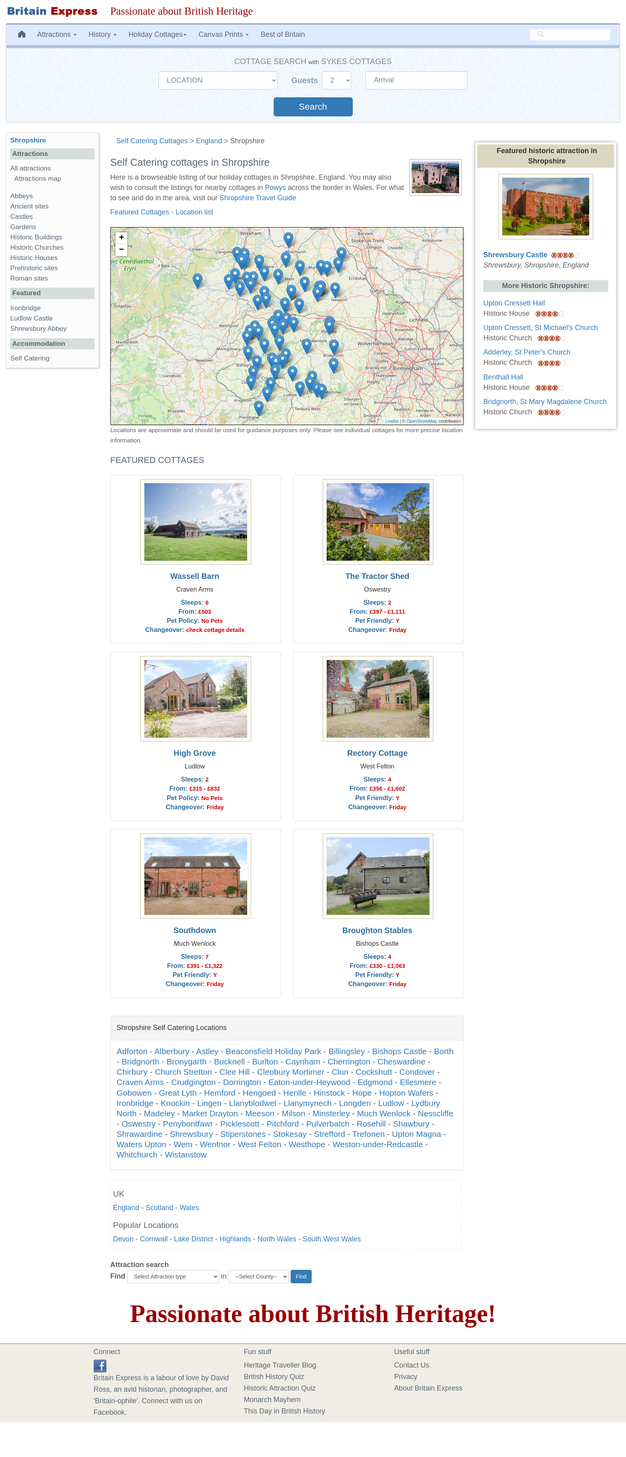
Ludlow (391, 1103)
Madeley (159, 1113)
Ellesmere (418, 1082)
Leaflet (392, 421)
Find (117, 1276)
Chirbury (132, 1071)
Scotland (159, 1208)
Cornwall (154, 1239)
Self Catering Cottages (152, 141)
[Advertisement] (52, 496)
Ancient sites (29, 206)
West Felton (259, 1144)
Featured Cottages (139, 212)
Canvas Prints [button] (224, 34)
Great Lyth (178, 1092)
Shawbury (411, 1123)
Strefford (329, 1133)
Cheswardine (402, 1061)
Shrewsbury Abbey (38, 328)
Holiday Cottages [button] (158, 34)
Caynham (302, 1061)
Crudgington (193, 1082)
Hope (362, 1092)
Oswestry (138, 1123)
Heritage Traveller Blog (280, 1365)
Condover (417, 1071)
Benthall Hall (503, 377)
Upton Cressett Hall (514, 303)
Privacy (406, 1377)
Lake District (193, 1239)
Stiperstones (243, 1133)
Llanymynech (308, 1103)
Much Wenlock (383, 1113)
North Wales (276, 1239)
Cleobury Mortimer (290, 1071)
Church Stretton (183, 1071)
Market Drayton (210, 1113)
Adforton (132, 1051)
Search (313, 107)
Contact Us (411, 1365)
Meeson (259, 1113)
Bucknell (229, 1061)
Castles (21, 216)
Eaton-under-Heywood (309, 1082)
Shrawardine (140, 1133)
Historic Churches (37, 247)
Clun (340, 1071)
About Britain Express (428, 1388)
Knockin (175, 1103)
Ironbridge (135, 1103)
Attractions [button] (57, 34)
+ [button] (121, 238)
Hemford (219, 1092)
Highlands (235, 1239)
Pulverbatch (327, 1123)
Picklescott (239, 1123)
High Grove (195, 753)
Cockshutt (374, 1071)
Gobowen (134, 1092)
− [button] (121, 250)
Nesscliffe (435, 1113)
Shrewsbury (191, 1133)
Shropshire (28, 140)
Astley (207, 1051)
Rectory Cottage (377, 753)
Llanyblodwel (252, 1103)
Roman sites (29, 278)
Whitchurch (137, 1154)
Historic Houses (34, 258)
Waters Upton (141, 1144)
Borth (443, 1051)
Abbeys (21, 196)
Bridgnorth (140, 1061)
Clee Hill (234, 1071)
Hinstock (329, 1092)
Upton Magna (416, 1133)
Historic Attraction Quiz (280, 1388)
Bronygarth (186, 1061)
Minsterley (331, 1113)
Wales (189, 1208)
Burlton (265, 1061)
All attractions (30, 168)
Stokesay (289, 1133)
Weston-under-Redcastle (378, 1144)
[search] (570, 34)
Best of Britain (283, 34)
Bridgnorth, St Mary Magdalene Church (545, 402)
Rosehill (371, 1123)
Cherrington (348, 1061)
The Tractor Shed (377, 576)
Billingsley (347, 1051)
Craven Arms (140, 1082)
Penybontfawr (188, 1123)
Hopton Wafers (406, 1092)
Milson (293, 1113)
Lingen (209, 1103)
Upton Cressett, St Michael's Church (540, 328)
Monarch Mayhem (272, 1400)
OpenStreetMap (422, 421)
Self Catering (29, 358)
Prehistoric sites (34, 268)
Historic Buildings (36, 237)
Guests (305, 80)
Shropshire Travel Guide (257, 198)
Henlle (294, 1092)
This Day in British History (284, 1411)
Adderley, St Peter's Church (526, 352)
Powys (275, 188)
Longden (355, 1103)
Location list (194, 212)
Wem (183, 1144)
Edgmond (375, 1082)
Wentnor (215, 1144)
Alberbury (171, 1051)
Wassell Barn (194, 576)
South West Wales (332, 1239)
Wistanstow (186, 1154)
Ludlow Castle (31, 318)
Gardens (23, 227)
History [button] (103, 34)
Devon (123, 1239)
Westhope (307, 1144)
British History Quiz (274, 1377)
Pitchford (283, 1123)
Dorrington (242, 1082)
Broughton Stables (377, 930)
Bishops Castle (399, 1051)
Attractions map (37, 178)
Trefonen (368, 1133)
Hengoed (259, 1092)
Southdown (195, 930)
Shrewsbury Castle (515, 255)
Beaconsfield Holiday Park (273, 1051)
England (209, 141)
